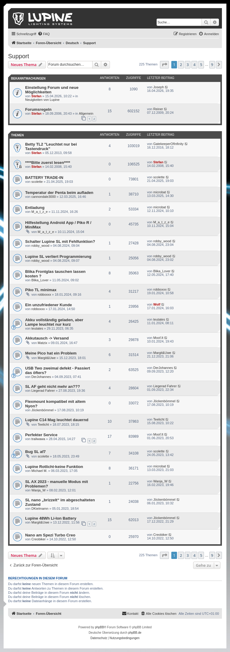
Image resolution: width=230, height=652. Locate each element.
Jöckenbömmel (42, 410)
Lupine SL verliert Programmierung (58, 256)
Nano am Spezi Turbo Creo (50, 535)
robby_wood (40, 245)
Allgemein (86, 113)
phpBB (99, 627)
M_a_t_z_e (39, 211)
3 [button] (188, 64)
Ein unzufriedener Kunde (48, 305)
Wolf (157, 304)
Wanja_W (38, 490)
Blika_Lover (40, 280)
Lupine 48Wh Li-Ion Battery (50, 518)
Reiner (158, 109)
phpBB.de (134, 632)
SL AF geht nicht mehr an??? (52, 386)
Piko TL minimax (41, 290)
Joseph (158, 87)
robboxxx (44, 294)
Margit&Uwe (47, 358)
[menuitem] (44, 34)
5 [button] (201, 64)
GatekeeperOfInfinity (168, 144)
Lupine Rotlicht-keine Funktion (54, 466)
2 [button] (181, 64)
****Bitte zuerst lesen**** (47, 162)
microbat (159, 192)
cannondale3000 (43, 196)
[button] (164, 64)
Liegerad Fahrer (43, 390)
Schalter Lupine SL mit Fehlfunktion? (60, 241)
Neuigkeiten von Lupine (42, 99)
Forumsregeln (38, 109)
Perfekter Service (41, 435)
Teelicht (43, 424)
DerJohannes (41, 377)
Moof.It (158, 338)
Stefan (36, 96)
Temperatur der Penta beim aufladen (59, 192)
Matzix (42, 343)
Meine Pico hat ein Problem (50, 353)
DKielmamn (40, 508)
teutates (37, 328)
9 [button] (212, 64)
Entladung (34, 207)
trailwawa (38, 439)
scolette (37, 181)
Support (18, 56)
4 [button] (194, 64)
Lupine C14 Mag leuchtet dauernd (56, 420)
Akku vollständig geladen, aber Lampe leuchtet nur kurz (54, 322)
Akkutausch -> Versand (47, 338)
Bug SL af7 (35, 451)
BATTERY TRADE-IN (44, 177)
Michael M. (39, 470)
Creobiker (38, 539)
